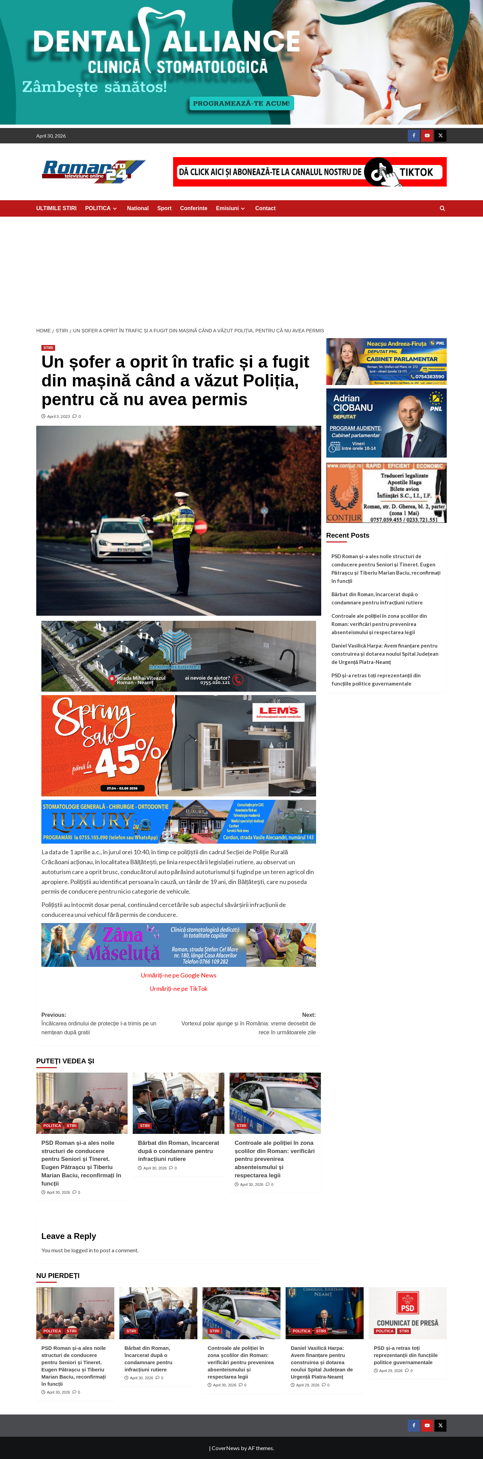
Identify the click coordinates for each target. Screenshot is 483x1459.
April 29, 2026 (307, 1385)
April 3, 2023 (58, 416)
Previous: (110, 1024)
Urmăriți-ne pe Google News (179, 975)
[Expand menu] (115, 209)
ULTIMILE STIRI (56, 208)
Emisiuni (231, 208)
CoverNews (226, 1448)
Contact (265, 208)
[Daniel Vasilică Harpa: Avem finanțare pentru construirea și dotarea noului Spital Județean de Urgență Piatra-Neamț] (325, 1313)
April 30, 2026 (58, 1192)
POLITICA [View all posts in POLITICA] (52, 1126)
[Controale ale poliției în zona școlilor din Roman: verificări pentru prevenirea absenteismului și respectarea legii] (275, 1103)
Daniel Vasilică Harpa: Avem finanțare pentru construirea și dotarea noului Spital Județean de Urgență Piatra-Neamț (385, 653)
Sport (164, 208)
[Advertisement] (241, 268)
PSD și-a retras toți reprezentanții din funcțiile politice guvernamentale (376, 679)
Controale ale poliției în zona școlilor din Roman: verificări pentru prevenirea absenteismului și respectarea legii (275, 1159)
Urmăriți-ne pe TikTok (179, 988)
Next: (247, 1024)
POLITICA (102, 208)
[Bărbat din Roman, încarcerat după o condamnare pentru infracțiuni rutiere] (178, 1103)
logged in (82, 1250)
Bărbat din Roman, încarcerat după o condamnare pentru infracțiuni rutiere (178, 1151)
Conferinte (194, 208)
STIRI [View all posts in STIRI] (48, 348)
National (138, 208)
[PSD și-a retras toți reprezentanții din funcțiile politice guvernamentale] (408, 1313)
